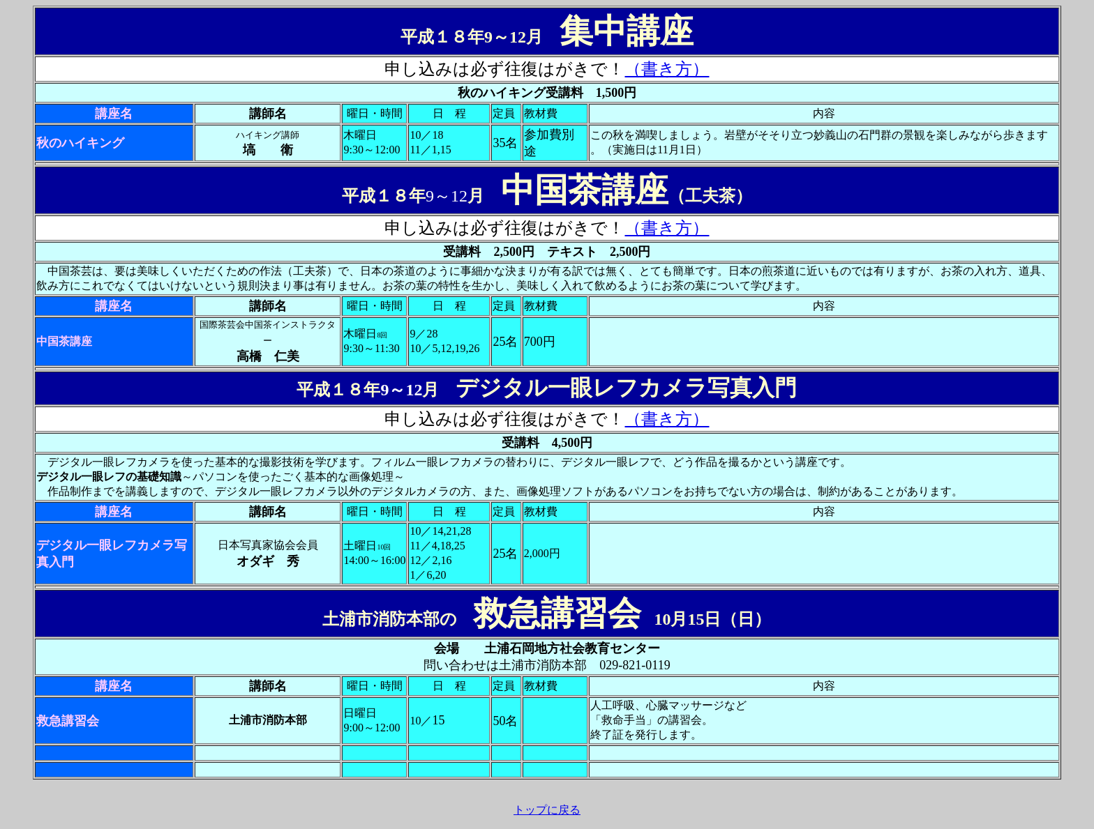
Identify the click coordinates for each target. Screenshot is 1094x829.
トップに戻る (547, 810)
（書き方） (666, 69)
